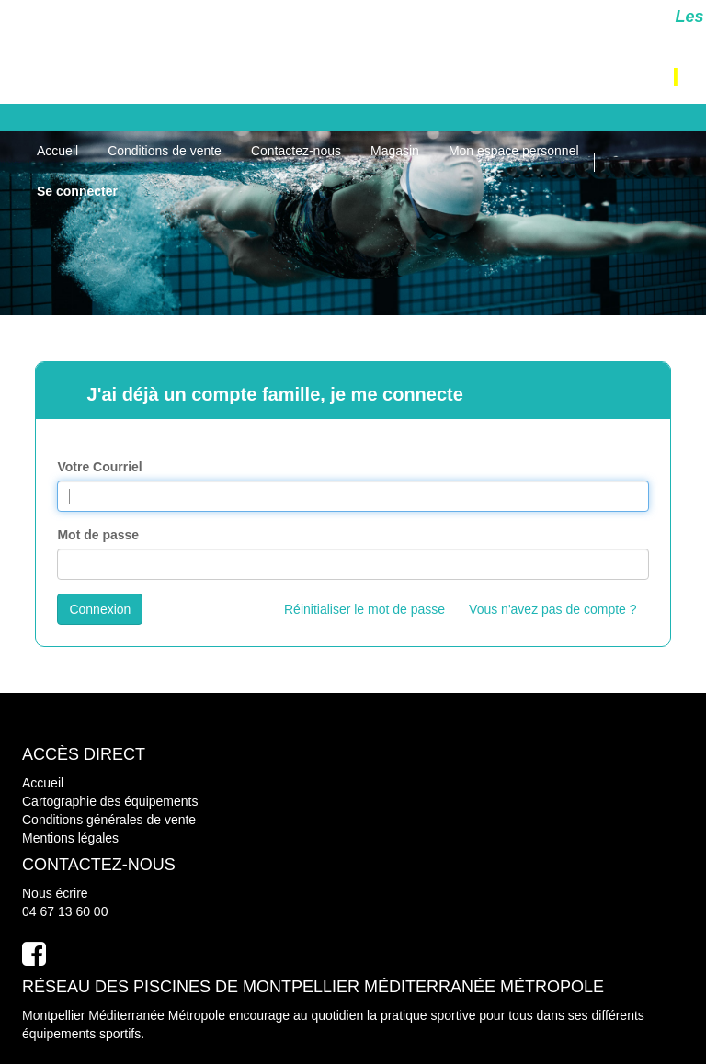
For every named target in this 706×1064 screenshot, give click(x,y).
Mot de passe (98, 534)
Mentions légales (70, 838)
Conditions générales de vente (109, 819)
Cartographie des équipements (110, 801)
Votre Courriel (99, 466)
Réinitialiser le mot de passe (364, 609)
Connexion (100, 609)
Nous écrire (55, 893)
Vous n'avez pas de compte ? (552, 609)
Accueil (42, 782)
